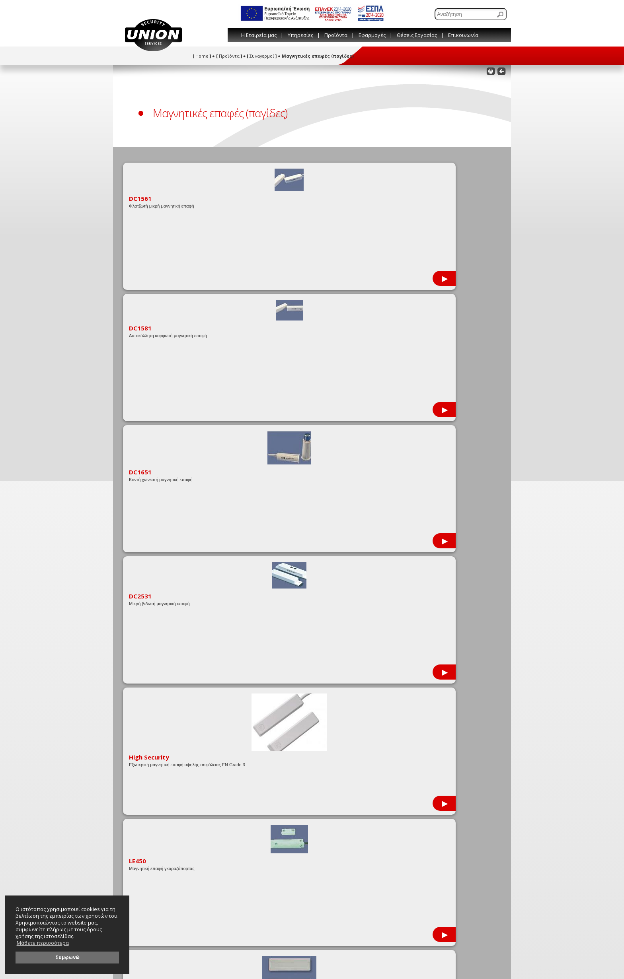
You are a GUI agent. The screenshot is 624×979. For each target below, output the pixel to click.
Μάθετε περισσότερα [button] (43, 943)
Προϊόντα (335, 35)
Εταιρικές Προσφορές (149, 709)
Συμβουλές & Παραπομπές (246, 718)
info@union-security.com (393, 733)
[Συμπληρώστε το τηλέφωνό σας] (422, 786)
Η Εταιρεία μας (259, 35)
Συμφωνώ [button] (67, 957)
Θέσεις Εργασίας (417, 35)
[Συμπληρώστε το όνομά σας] (422, 764)
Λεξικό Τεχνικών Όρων (243, 727)
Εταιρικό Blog (233, 709)
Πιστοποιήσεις (141, 727)
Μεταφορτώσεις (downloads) (157, 718)
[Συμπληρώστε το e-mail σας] (422, 775)
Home (202, 56)
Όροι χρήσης (233, 737)
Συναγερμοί (262, 56)
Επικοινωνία (463, 35)
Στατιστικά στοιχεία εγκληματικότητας (168, 737)
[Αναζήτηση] (471, 14)
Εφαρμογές (372, 35)
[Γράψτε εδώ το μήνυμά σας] (422, 807)
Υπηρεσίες (300, 35)
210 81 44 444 (379, 724)
